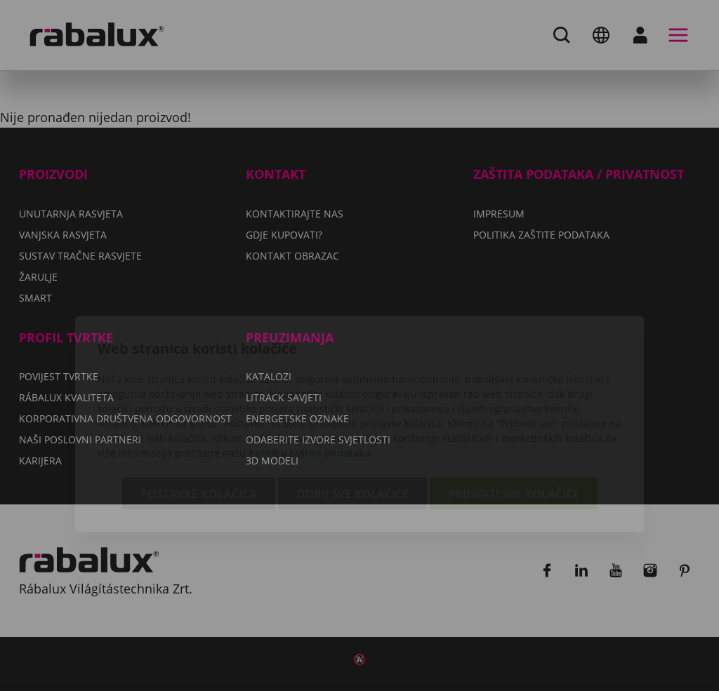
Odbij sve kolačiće (352, 415)
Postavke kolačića (198, 415)
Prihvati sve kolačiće (513, 415)
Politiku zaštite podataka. (311, 374)
